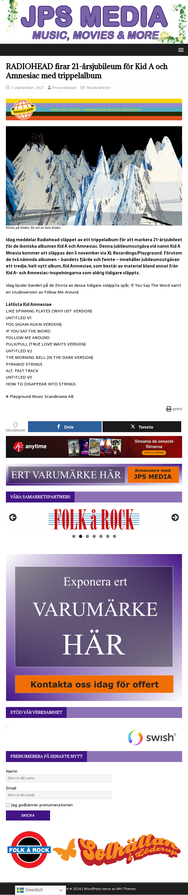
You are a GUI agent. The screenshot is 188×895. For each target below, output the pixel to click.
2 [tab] (80, 536)
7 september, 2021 (27, 88)
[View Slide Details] (94, 519)
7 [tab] (114, 536)
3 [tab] (87, 536)
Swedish (30, 890)
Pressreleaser (64, 88)
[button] (180, 49)
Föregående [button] (13, 517)
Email (11, 788)
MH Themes (126, 889)
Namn (11, 771)
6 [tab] (107, 536)
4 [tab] (94, 536)
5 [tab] (101, 536)
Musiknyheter (99, 88)
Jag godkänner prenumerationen (39, 805)
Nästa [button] (174, 517)
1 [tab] (73, 536)
